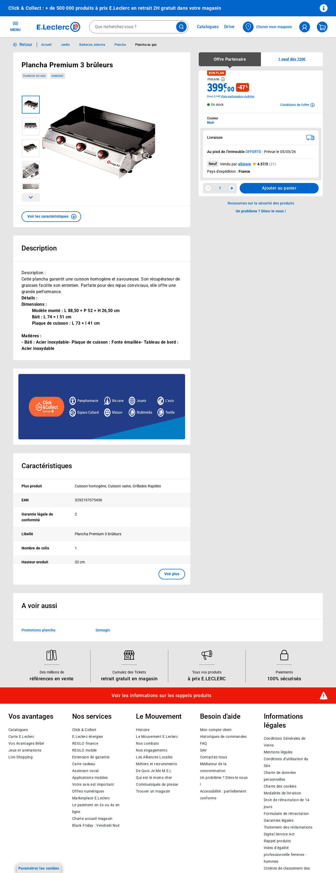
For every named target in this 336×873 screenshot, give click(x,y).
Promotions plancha (38, 763)
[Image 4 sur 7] (31, 170)
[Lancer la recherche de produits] (181, 27)
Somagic (103, 763)
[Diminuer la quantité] (208, 188)
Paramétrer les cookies (38, 868)
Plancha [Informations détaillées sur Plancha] (120, 45)
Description (39, 248)
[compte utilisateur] (304, 27)
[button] (51, 216)
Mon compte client (216, 863)
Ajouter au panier (279, 188)
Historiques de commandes (223, 870)
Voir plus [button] (171, 574)
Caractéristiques (47, 465)
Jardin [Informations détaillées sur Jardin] (65, 45)
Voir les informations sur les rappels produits (161, 828)
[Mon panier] (322, 27)
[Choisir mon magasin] (267, 27)
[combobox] (138, 26)
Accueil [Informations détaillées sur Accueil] (46, 45)
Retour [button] (26, 44)
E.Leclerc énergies (87, 870)
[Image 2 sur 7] (31, 126)
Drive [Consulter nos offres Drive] (229, 26)
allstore (244, 164)
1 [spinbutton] (220, 188)
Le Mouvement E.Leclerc (157, 870)
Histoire (142, 863)
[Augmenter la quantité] (231, 188)
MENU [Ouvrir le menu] (15, 26)
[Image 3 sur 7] (31, 148)
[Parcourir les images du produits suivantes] (31, 197)
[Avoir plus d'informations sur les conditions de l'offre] (297, 105)
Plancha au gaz (34, 75)
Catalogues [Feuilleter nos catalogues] (208, 27)
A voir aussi (39, 739)
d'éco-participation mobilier (237, 96)
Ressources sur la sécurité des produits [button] (261, 203)
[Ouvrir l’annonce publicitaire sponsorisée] (101, 407)
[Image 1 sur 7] (31, 105)
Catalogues (18, 863)
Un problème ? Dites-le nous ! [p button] (261, 211)
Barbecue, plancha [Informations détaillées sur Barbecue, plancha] (92, 45)
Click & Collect (84, 863)
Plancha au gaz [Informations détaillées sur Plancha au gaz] (146, 45)
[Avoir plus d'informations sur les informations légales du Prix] (223, 79)
